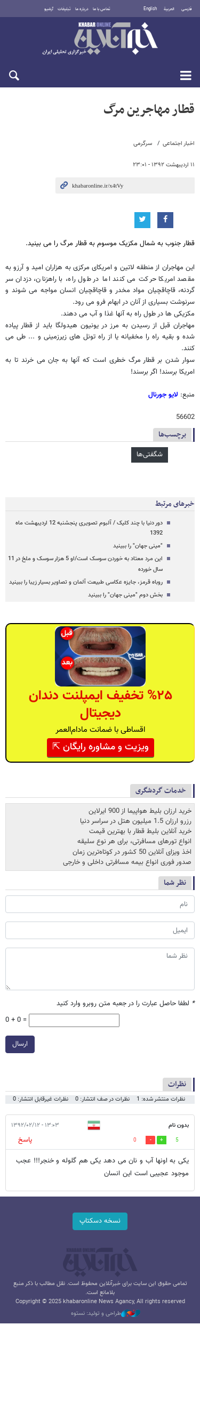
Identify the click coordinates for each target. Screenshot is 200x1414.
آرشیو (48, 9)
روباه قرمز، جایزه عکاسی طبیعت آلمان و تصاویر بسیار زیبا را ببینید (86, 582)
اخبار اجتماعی (179, 143)
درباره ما (82, 9)
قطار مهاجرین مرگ (149, 109)
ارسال (20, 1044)
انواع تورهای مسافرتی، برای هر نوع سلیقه (134, 841)
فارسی (186, 9)
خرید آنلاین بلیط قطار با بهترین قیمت (140, 831)
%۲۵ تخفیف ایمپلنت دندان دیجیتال (100, 704)
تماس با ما (101, 9)
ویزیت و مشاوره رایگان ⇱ (100, 747)
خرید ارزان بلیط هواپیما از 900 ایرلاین (140, 811)
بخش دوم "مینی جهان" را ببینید (125, 595)
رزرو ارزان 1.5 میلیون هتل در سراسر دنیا (135, 821)
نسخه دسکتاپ (100, 1221)
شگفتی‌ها (150, 454)
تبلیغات (64, 9)
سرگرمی (142, 143)
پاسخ (25, 1140)
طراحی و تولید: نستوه (105, 1314)
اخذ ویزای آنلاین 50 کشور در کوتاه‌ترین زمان (132, 852)
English (150, 9)
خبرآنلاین (100, 39)
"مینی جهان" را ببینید (138, 546)
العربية (169, 9)
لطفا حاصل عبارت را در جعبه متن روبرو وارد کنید (126, 1004)
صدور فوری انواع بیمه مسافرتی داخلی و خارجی (127, 862)
